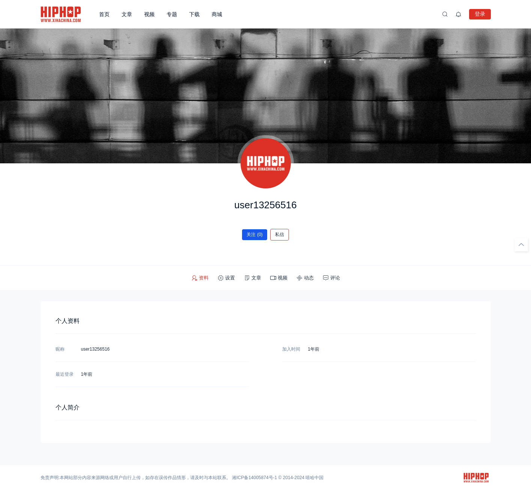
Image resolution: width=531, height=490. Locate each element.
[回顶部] (521, 244)
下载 (194, 14)
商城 (217, 14)
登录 (480, 14)
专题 (172, 14)
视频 (149, 14)
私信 (279, 234)
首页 (104, 14)
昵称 (60, 349)
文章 (127, 14)
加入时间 (291, 349)
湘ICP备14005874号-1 (254, 477)
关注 (255, 234)
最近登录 (65, 374)
